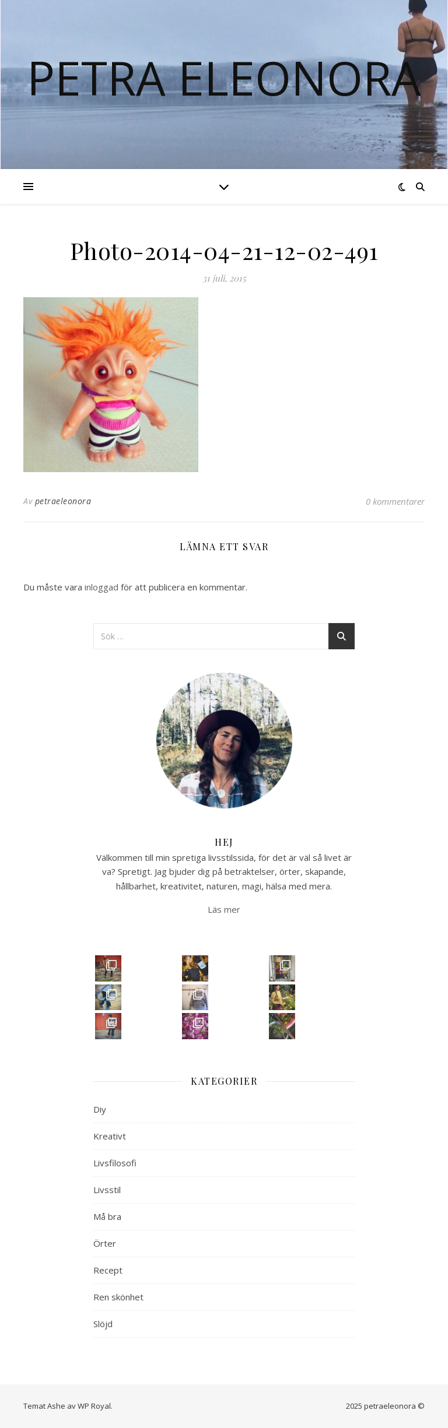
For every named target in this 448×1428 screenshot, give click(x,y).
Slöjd (103, 1323)
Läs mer (224, 909)
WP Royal (94, 1406)
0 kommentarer (395, 501)
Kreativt (109, 1136)
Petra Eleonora (224, 77)
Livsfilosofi (114, 1163)
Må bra (107, 1216)
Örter (104, 1243)
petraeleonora (63, 501)
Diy (99, 1109)
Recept (108, 1270)
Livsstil (107, 1189)
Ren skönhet (118, 1297)
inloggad (101, 587)
